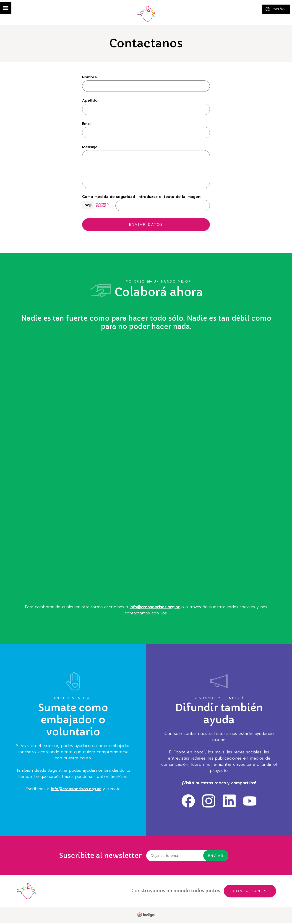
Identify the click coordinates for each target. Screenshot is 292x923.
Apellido (90, 100)
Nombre (89, 77)
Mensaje (90, 147)
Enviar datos (146, 224)
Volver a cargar (102, 205)
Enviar (216, 855)
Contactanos (250, 891)
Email (86, 123)
